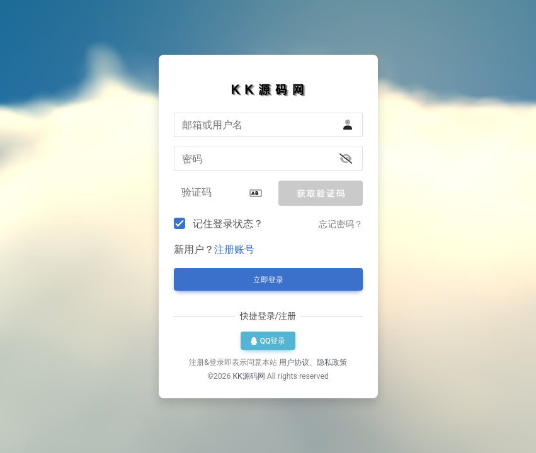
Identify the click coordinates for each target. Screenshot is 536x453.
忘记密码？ (341, 224)
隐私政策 (332, 362)
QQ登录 (268, 341)
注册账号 (234, 249)
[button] (320, 193)
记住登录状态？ (228, 224)
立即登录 (268, 280)
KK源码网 (248, 376)
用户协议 (294, 362)
